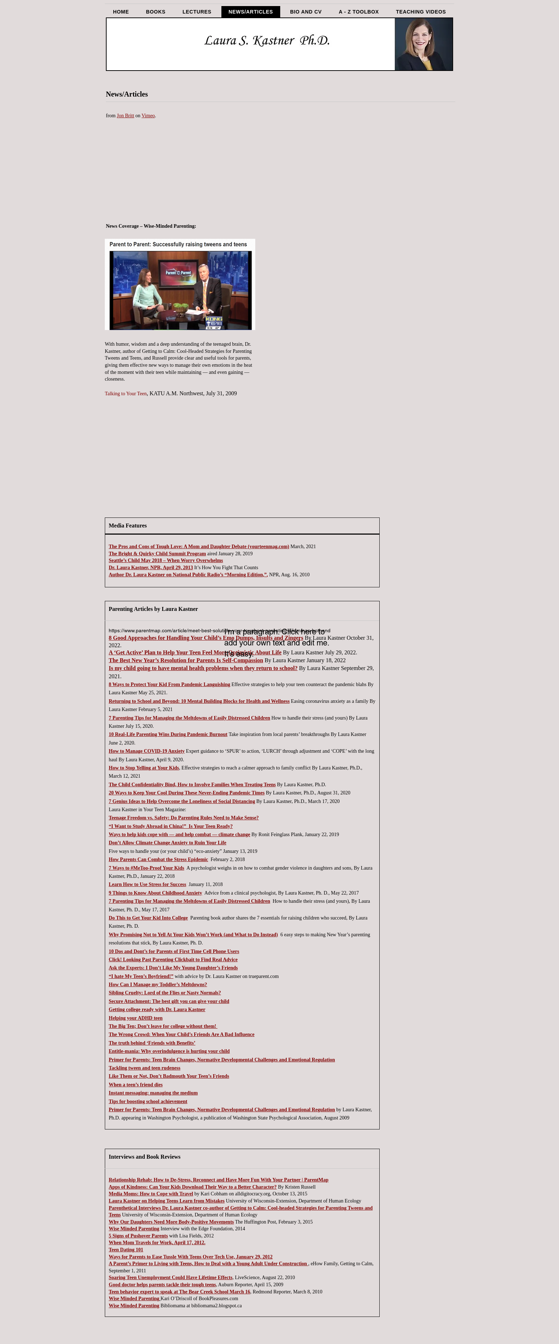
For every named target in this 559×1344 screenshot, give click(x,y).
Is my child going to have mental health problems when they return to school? (203, 668)
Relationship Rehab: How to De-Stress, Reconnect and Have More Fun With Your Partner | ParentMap (218, 1180)
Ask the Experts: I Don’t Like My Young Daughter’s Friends (173, 967)
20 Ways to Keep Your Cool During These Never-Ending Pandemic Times (187, 792)
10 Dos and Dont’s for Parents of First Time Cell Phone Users (174, 951)
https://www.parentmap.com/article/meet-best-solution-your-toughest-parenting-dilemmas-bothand (219, 630)
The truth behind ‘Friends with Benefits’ (152, 1043)
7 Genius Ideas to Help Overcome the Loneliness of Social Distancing (182, 801)
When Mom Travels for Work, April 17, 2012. (157, 1242)
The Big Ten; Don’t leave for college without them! (163, 1026)
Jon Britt (125, 115)
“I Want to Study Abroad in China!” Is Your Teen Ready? (171, 826)
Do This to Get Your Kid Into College (148, 918)
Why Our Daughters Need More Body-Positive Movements (171, 1222)
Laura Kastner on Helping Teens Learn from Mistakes (167, 1201)
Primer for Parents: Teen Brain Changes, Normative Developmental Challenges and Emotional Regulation (222, 1059)
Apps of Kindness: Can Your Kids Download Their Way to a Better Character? (193, 1187)
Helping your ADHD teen (136, 1018)
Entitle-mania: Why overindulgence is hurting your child (169, 1051)
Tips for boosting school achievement (148, 1101)
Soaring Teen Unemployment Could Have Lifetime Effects (170, 1277)
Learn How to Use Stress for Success (147, 884)
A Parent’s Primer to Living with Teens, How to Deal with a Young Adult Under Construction (208, 1263)
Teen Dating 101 (126, 1249)
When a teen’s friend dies (136, 1084)
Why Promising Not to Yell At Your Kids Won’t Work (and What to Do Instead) (193, 934)
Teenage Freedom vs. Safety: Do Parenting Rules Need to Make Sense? (184, 817)
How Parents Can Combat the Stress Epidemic (158, 859)
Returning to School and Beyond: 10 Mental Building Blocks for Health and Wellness (199, 701)
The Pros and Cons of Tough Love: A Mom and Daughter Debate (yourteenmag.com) (199, 546)
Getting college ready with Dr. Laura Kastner (157, 1009)
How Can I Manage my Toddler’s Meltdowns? (158, 984)
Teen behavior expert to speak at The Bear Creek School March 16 (179, 1291)
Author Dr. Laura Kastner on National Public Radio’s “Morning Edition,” (188, 574)
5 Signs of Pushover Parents (138, 1236)
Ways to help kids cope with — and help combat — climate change (179, 834)
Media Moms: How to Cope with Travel (151, 1193)
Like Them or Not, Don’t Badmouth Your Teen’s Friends (169, 1076)
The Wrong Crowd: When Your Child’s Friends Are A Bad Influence (182, 1034)
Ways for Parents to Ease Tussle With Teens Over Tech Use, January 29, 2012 (191, 1257)
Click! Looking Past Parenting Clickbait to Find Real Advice (173, 959)
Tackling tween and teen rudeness (144, 1068)
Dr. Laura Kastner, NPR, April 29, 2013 (151, 567)
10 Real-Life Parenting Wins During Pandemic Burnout (168, 734)
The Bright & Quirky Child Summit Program (157, 553)
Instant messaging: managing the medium (153, 1093)
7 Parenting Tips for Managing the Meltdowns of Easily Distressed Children (189, 718)
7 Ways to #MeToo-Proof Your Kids (146, 868)
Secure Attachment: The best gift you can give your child (169, 1001)
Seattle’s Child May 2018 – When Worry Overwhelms (166, 560)
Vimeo (148, 115)
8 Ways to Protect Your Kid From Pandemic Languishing (169, 684)
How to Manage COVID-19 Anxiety (147, 751)
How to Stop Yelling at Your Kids (144, 768)
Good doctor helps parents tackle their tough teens (162, 1284)
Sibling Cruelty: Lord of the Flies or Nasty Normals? (165, 992)
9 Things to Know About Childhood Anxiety (155, 893)
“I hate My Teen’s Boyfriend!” (141, 976)
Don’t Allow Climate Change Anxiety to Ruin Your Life (167, 842)
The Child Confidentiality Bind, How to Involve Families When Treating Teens (192, 784)
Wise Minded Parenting (134, 1228)
